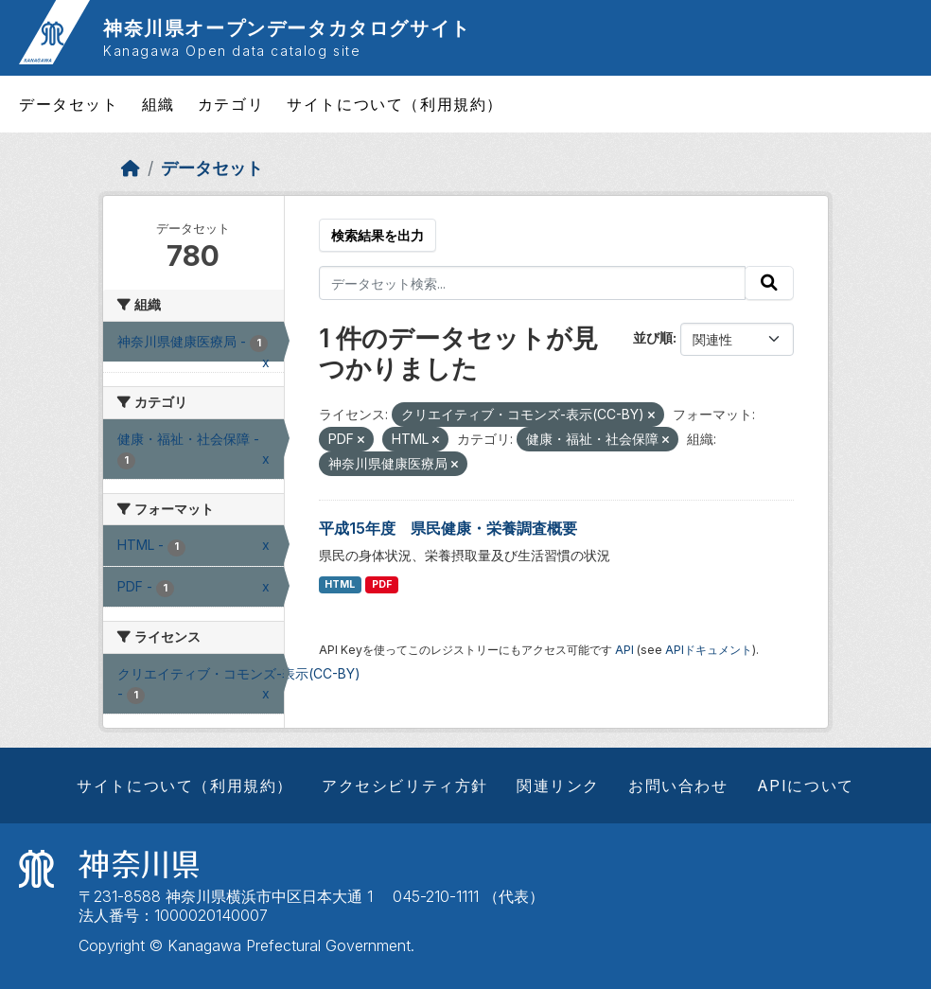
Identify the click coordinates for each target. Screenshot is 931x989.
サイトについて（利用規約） (395, 104)
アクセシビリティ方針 (405, 785)
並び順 (653, 337)
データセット (69, 104)
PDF (382, 584)
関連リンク (558, 785)
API (624, 650)
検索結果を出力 (377, 235)
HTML (340, 584)
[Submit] (769, 283)
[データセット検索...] (533, 283)
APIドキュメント (708, 650)
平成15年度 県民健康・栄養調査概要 (448, 528)
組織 (158, 104)
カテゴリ (231, 104)
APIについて (805, 785)
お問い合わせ (678, 785)
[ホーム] (130, 168)
